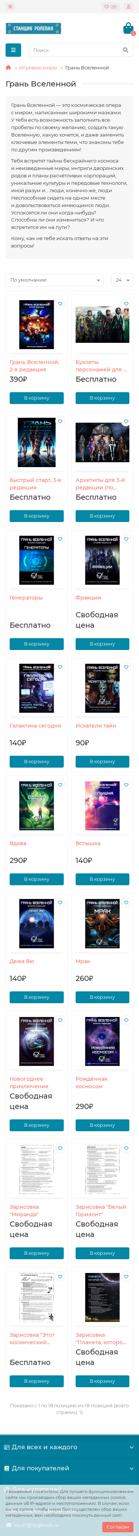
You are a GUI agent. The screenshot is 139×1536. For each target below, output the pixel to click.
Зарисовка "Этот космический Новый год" (32, 1339)
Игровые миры (38, 67)
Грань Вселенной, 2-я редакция (34, 366)
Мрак (83, 961)
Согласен (118, 1527)
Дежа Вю (22, 961)
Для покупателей (69, 1468)
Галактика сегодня (35, 725)
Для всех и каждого (69, 1447)
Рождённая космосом (91, 1083)
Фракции (88, 597)
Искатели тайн (96, 725)
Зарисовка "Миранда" (24, 1211)
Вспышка (88, 843)
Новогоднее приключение (29, 1083)
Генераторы (26, 597)
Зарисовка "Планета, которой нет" (101, 1339)
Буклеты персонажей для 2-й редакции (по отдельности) (102, 366)
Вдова (18, 843)
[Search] (81, 50)
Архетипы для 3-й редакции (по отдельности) (100, 484)
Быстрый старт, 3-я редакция (35, 484)
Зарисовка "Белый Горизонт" (101, 1211)
